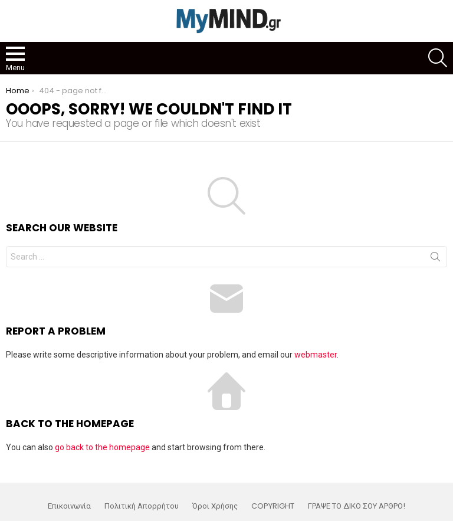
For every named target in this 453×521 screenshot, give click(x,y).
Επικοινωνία (69, 506)
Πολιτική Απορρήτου (141, 506)
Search (435, 259)
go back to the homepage (102, 447)
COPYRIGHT (272, 506)
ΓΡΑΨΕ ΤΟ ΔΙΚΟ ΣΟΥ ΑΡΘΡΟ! (356, 506)
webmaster (315, 354)
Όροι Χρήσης (215, 506)
